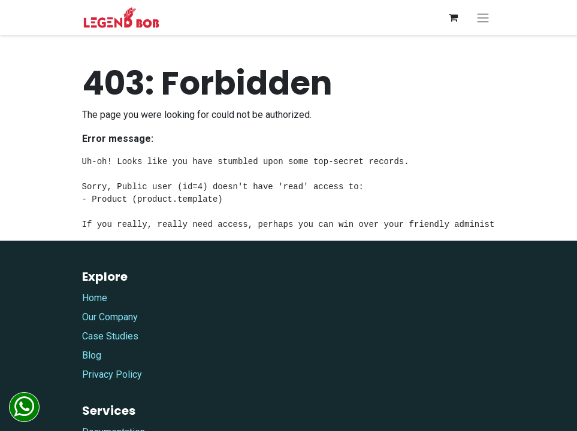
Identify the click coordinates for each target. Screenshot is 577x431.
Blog (91, 355)
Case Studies (110, 336)
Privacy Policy (112, 374)
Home (94, 297)
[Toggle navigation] (483, 18)
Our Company (110, 317)
